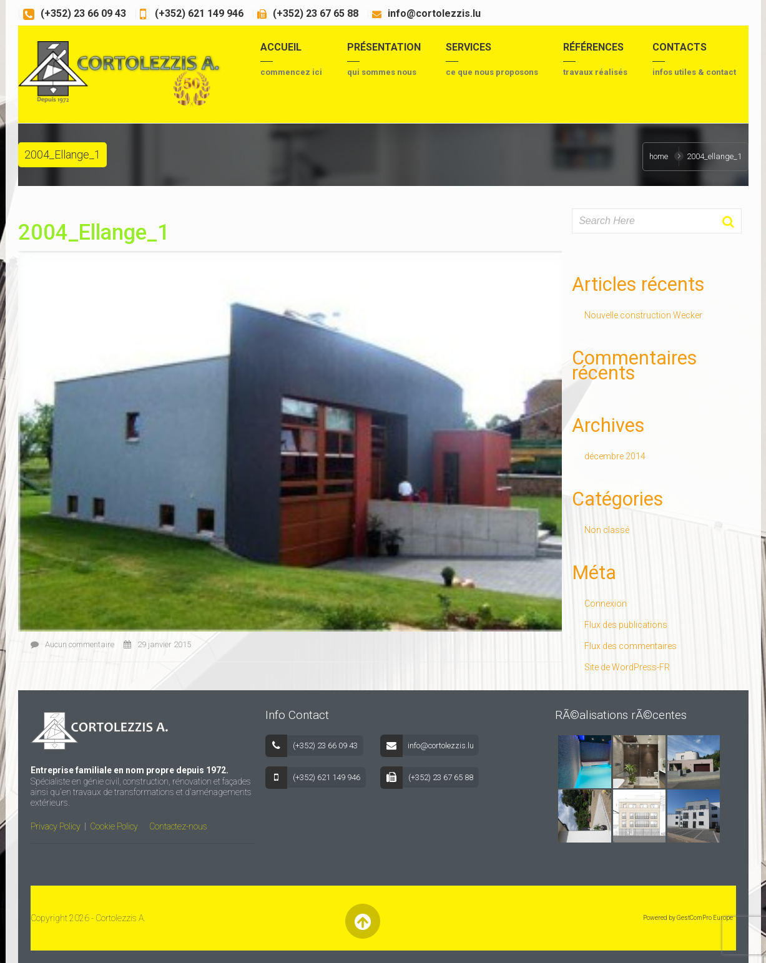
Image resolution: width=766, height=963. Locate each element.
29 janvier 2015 (157, 644)
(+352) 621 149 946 (197, 13)
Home (658, 156)
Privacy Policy (56, 826)
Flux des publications (625, 625)
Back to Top (363, 921)
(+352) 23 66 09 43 (83, 13)
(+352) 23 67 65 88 (315, 13)
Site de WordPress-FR (627, 667)
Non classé (606, 530)
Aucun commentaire (72, 644)
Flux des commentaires (630, 646)
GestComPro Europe (705, 917)
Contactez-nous (178, 826)
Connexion (605, 604)
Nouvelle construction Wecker (643, 315)
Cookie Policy (114, 826)
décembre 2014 (615, 456)
